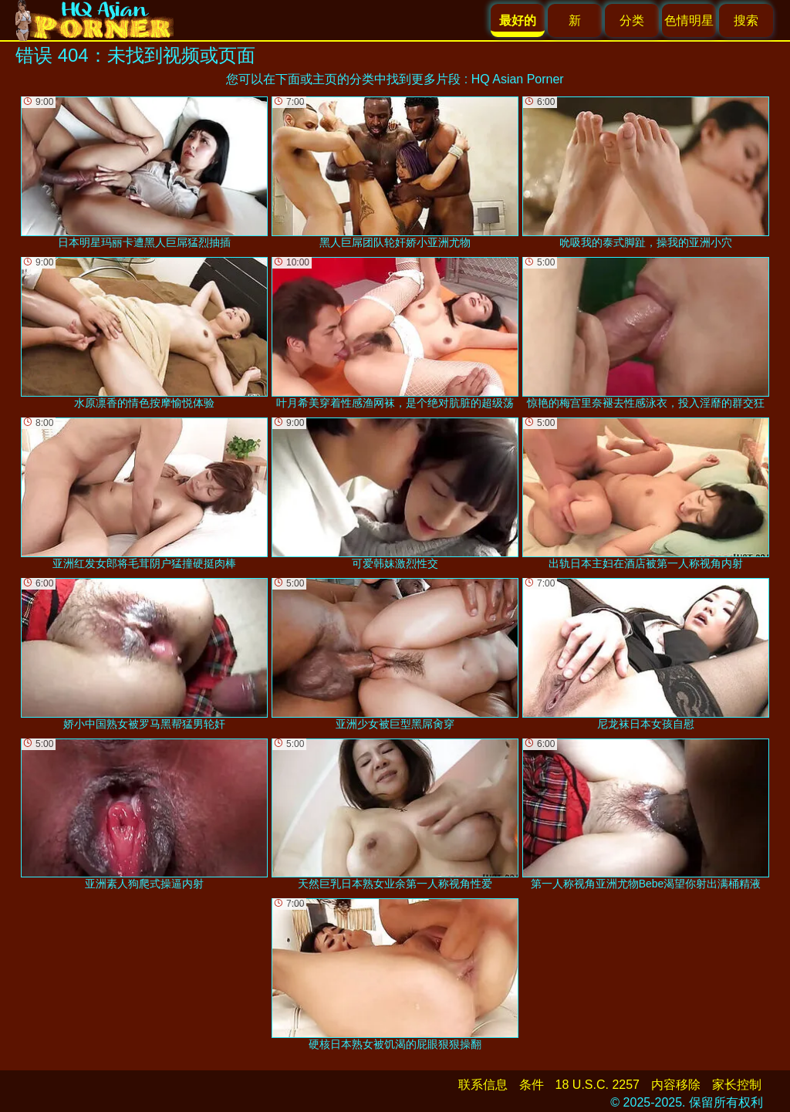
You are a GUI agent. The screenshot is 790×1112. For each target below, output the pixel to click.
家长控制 (736, 1084)
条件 (531, 1084)
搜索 (746, 20)
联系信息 (483, 1084)
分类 (632, 20)
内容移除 (676, 1084)
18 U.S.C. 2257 (597, 1084)
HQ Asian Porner (517, 79)
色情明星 (689, 20)
